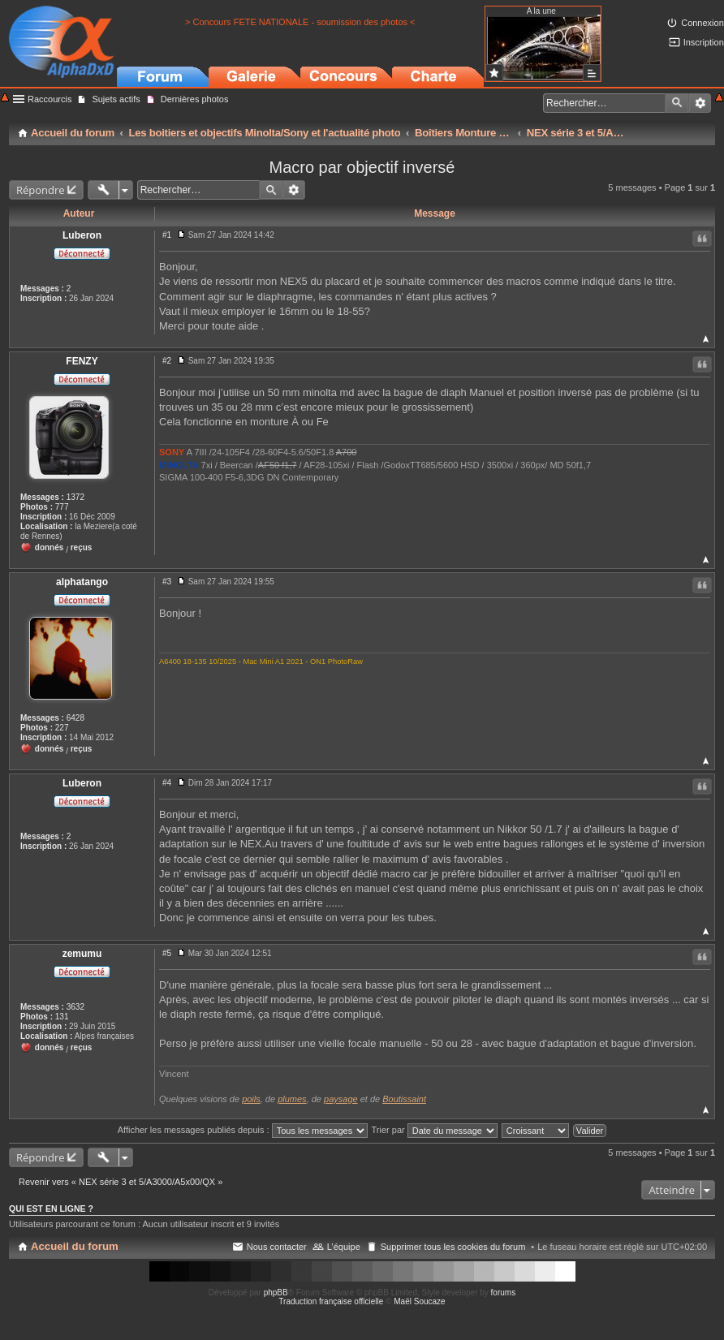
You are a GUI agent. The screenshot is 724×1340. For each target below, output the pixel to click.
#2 (166, 360)
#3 (166, 581)
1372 (75, 497)
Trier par (435, 1130)
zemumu (82, 953)
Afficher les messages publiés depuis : (243, 1130)
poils (251, 1099)
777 (62, 506)
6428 (75, 717)
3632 (75, 1006)
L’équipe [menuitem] (343, 1247)
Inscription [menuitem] (703, 42)
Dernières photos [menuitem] (195, 99)
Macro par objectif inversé (362, 167)
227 (62, 727)
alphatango (82, 582)
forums (503, 1292)
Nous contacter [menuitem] (277, 1247)
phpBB (276, 1292)
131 (62, 1016)
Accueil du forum (75, 1246)
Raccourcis (49, 99)
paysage (341, 1099)
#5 (166, 953)
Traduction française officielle (330, 1301)
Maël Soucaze (419, 1301)
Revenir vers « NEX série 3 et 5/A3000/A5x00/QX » (120, 1182)
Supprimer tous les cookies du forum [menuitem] (453, 1247)
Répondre (40, 190)
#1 (166, 235)
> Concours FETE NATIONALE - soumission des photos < (300, 22)
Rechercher (677, 103)
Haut (705, 338)
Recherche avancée (700, 103)
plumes (292, 1099)
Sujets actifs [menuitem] (116, 99)
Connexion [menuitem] (702, 23)
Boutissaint (404, 1099)
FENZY (81, 361)
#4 (166, 782)
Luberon (81, 235)
